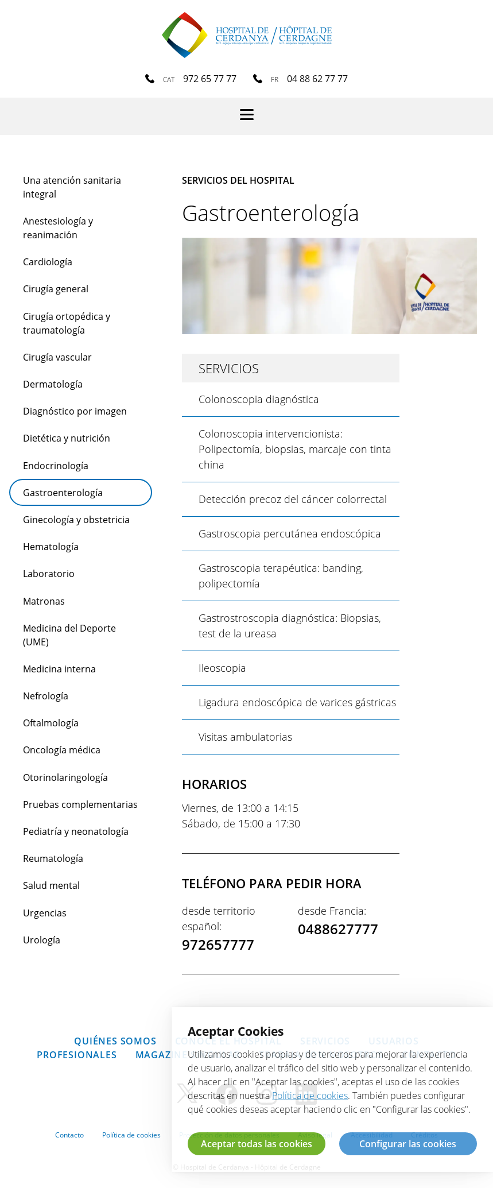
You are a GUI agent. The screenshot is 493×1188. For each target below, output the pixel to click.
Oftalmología (51, 723)
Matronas (44, 601)
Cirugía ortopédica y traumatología (66, 323)
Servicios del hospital (238, 180)
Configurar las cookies (407, 1143)
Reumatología (53, 858)
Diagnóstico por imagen (75, 411)
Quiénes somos (115, 1041)
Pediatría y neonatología (76, 831)
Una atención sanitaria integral (72, 187)
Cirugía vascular (57, 357)
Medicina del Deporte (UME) (69, 635)
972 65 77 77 (209, 78)
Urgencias (45, 913)
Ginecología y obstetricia (76, 519)
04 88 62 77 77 (317, 78)
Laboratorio (49, 573)
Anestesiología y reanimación (58, 228)
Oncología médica (61, 750)
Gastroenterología (63, 492)
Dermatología (53, 384)
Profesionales (77, 1054)
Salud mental (51, 885)
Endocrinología (55, 465)
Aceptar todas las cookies (256, 1143)
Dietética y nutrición (66, 438)
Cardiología (47, 262)
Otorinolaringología (65, 777)
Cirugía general (55, 289)
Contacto (69, 1135)
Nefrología (45, 696)
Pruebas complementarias (80, 804)
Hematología (51, 546)
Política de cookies (131, 1135)
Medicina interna (59, 669)
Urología (41, 940)
